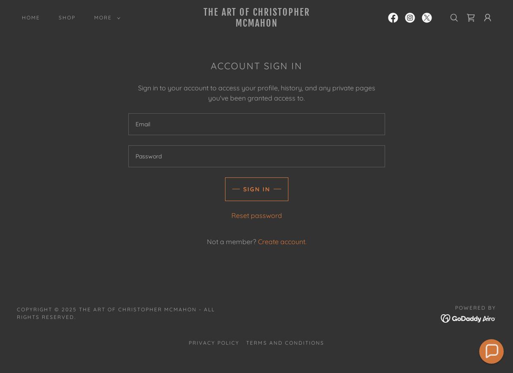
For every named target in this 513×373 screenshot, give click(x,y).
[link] (256, 24)
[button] (105, 18)
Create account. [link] (282, 241)
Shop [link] (67, 17)
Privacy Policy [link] (214, 343)
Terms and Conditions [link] (285, 343)
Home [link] (31, 17)
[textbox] (256, 124)
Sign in (256, 189)
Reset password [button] (256, 215)
